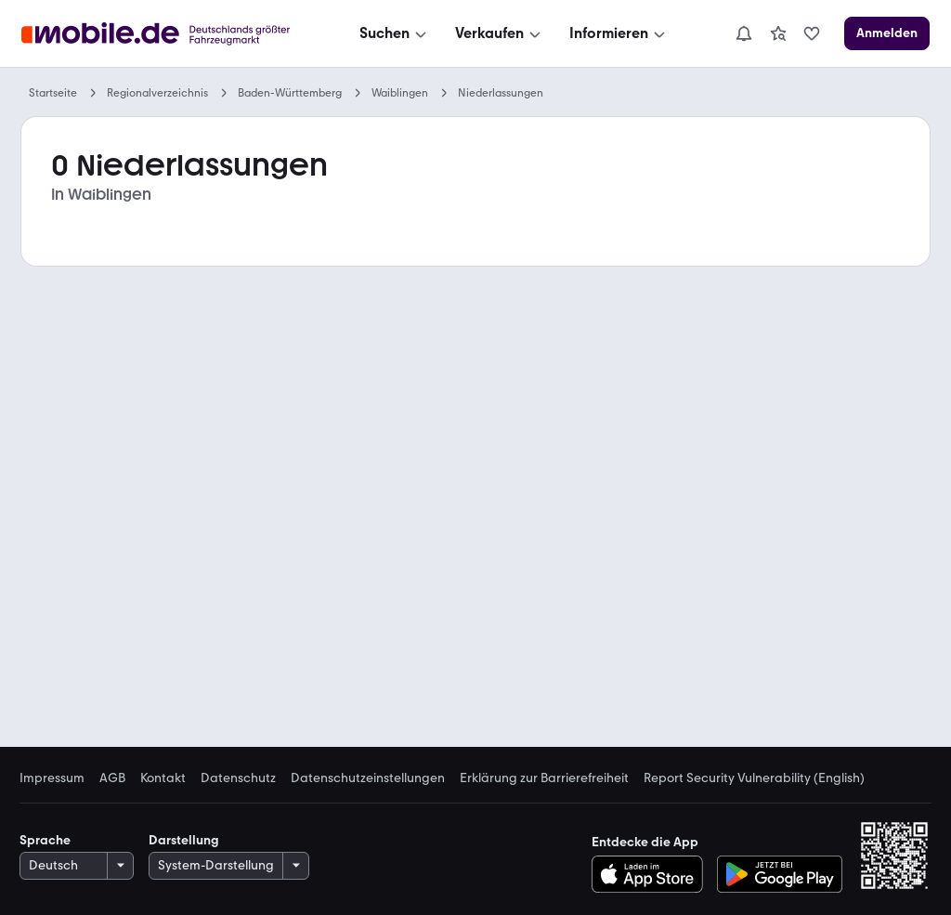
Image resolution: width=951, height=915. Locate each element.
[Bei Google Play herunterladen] (779, 874)
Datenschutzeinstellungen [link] (368, 778)
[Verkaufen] (500, 33)
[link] (778, 33)
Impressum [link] (52, 778)
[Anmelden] (887, 33)
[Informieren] (619, 33)
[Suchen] (394, 33)
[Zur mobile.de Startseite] (160, 34)
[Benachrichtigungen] (744, 33)
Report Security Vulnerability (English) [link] (754, 778)
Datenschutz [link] (238, 778)
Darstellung (184, 840)
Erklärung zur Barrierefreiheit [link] (544, 778)
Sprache (45, 840)
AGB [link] (112, 778)
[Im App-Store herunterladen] (652, 874)
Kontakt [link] (163, 778)
